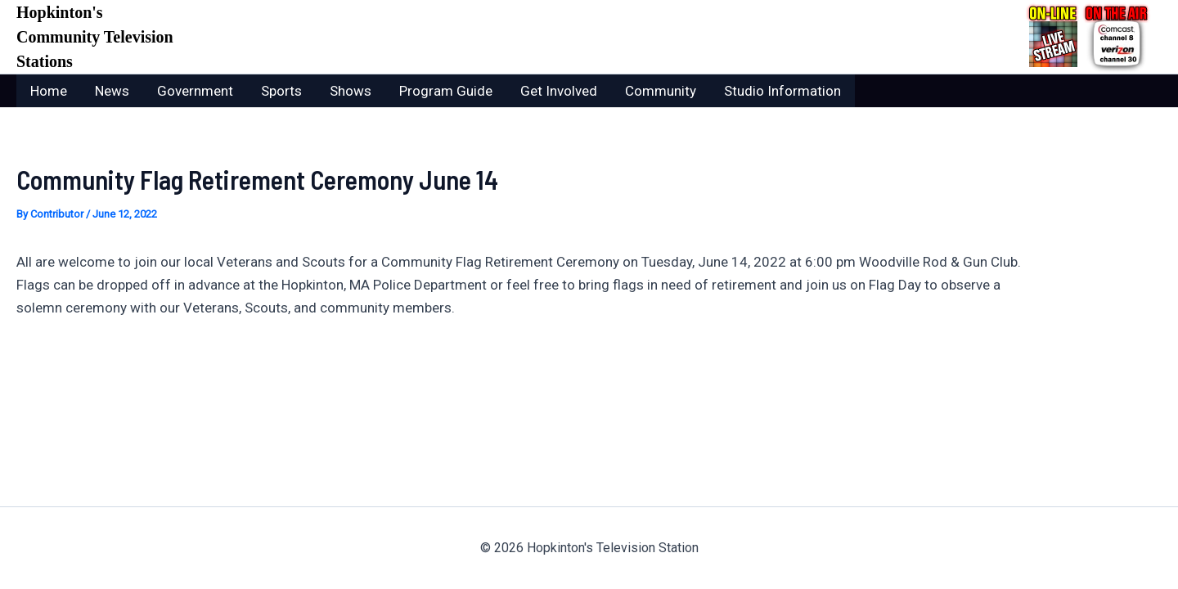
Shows (350, 91)
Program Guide (445, 91)
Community (660, 91)
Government (195, 91)
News (112, 91)
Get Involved (558, 91)
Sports (281, 91)
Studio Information (782, 91)
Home (48, 91)
